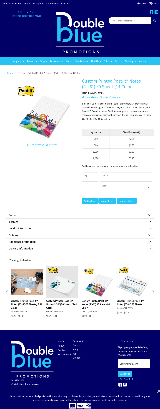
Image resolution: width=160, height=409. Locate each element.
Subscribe (125, 373)
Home (18, 3)
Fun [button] (68, 61)
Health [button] (95, 61)
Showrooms (52, 3)
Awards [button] (31, 61)
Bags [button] (42, 61)
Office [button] (107, 61)
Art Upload (38, 3)
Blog (75, 349)
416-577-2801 (27, 12)
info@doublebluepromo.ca (26, 15)
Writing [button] (129, 61)
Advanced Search (78, 343)
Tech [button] (117, 61)
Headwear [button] (80, 61)
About (27, 3)
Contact (65, 3)
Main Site (8, 3)
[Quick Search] (130, 20)
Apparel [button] (17, 61)
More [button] (141, 61)
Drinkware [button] (55, 61)
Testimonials (63, 354)
